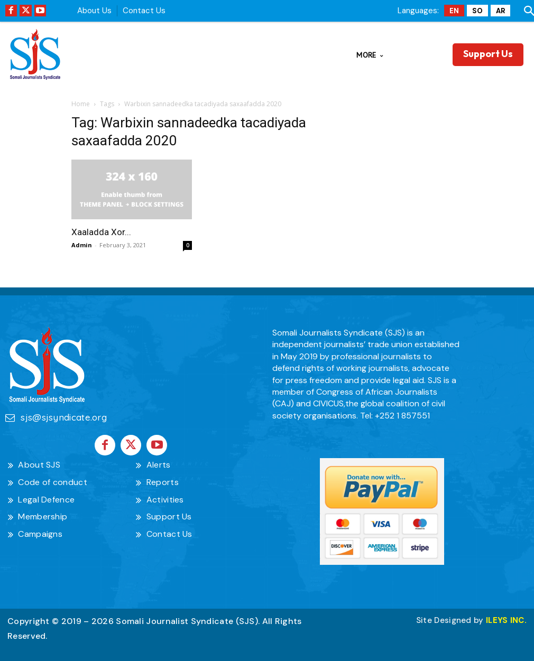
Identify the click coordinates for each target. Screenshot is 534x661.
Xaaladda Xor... (101, 232)
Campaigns (40, 532)
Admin (81, 245)
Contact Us (144, 10)
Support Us (169, 515)
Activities (165, 498)
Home (80, 103)
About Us (94, 10)
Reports (162, 480)
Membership (42, 515)
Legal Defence (46, 498)
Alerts (158, 463)
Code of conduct (52, 480)
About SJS (39, 463)
